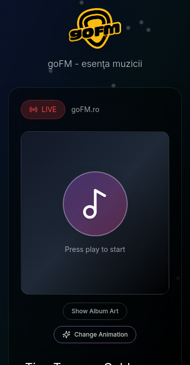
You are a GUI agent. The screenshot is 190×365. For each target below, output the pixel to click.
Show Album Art (95, 311)
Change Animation (95, 335)
